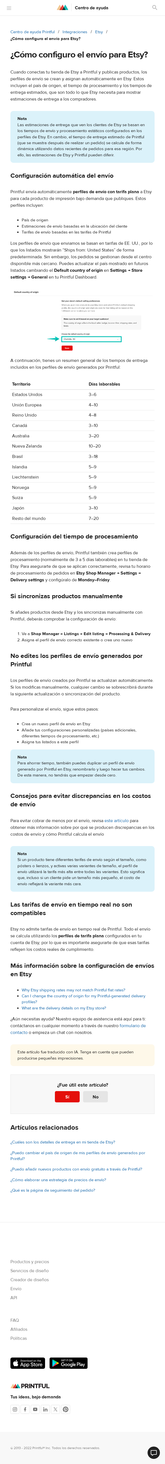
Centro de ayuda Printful (32, 32)
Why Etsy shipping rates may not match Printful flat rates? (73, 990)
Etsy (99, 32)
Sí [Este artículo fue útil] (67, 1097)
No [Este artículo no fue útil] (96, 1097)
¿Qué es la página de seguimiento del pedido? (52, 1190)
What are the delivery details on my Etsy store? (64, 1008)
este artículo (116, 821)
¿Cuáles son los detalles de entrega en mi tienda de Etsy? (62, 1142)
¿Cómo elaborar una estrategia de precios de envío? (58, 1180)
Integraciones (75, 32)
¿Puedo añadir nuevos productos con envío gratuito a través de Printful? (76, 1169)
